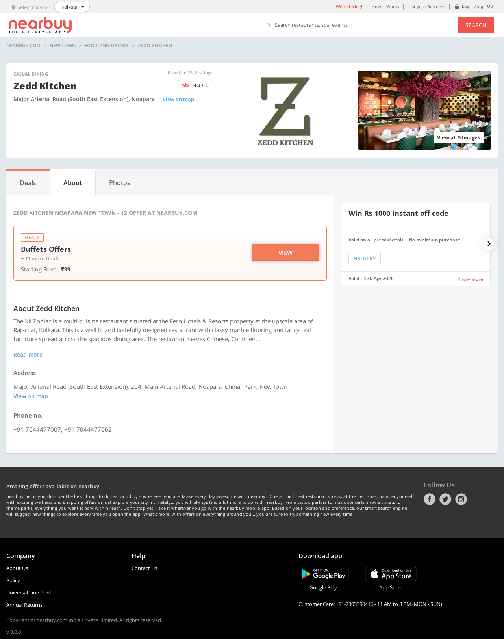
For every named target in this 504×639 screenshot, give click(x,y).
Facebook (429, 499)
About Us (17, 568)
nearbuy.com (23, 45)
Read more (28, 354)
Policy (13, 580)
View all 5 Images (458, 137)
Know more (470, 279)
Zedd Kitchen (155, 45)
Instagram (461, 499)
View (285, 252)
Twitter (445, 499)
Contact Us (144, 568)
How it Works (385, 6)
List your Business (426, 6)
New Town (63, 45)
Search (475, 25)
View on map (178, 99)
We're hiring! (349, 6)
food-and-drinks (107, 45)
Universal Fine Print (29, 592)
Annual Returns (24, 604)
